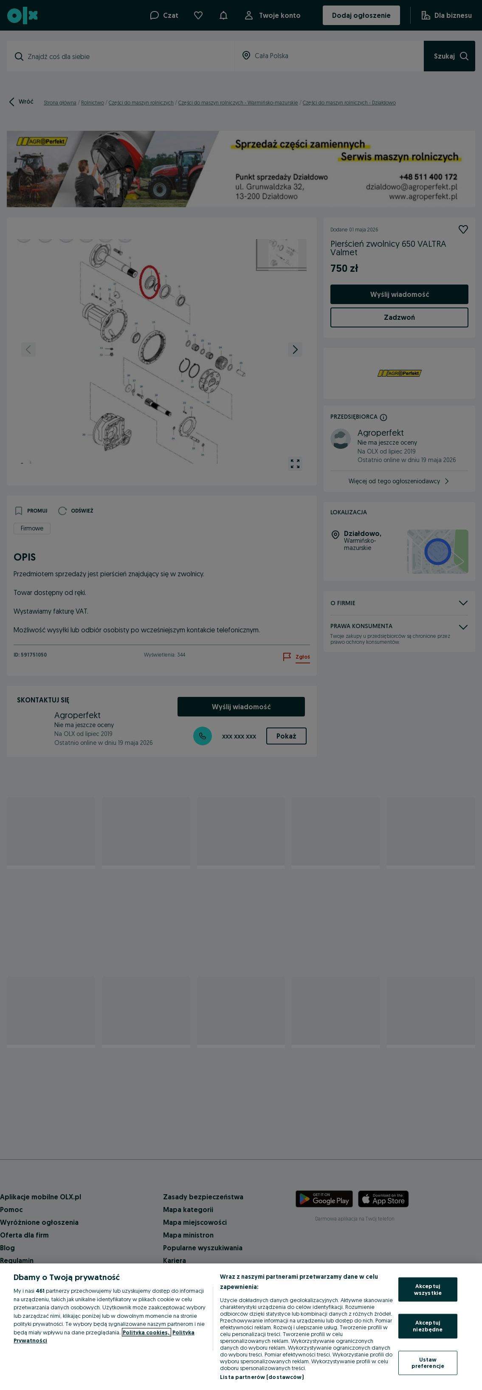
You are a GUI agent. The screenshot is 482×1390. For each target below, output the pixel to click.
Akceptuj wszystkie (428, 1289)
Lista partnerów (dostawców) (262, 1376)
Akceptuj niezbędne (428, 1326)
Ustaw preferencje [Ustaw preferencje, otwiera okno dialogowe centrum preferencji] (428, 1362)
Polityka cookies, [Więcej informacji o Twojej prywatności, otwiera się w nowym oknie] (146, 1332)
